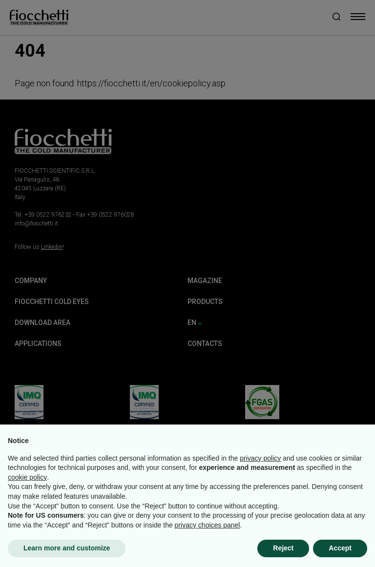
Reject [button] (283, 548)
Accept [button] (340, 548)
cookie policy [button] (27, 477)
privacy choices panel (207, 525)
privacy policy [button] (260, 458)
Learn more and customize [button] (66, 548)
